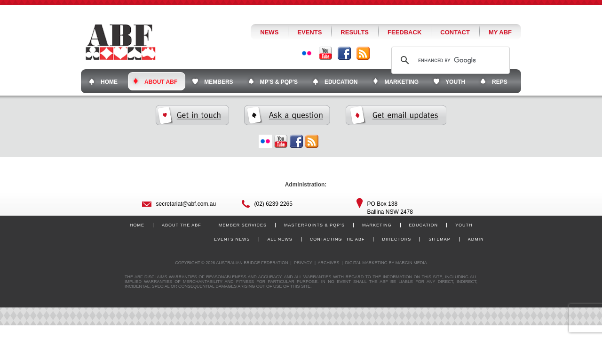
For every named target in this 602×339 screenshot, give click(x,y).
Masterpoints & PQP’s (314, 225)
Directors (396, 239)
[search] (449, 60)
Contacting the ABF (337, 239)
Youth (464, 225)
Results (355, 32)
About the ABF (181, 225)
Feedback (404, 32)
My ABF (500, 32)
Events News (232, 239)
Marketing (377, 225)
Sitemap (439, 239)
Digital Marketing (366, 262)
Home (137, 225)
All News (280, 239)
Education (423, 225)
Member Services (243, 225)
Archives (328, 262)
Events (309, 32)
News (269, 32)
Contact (455, 32)
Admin (476, 239)
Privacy (303, 262)
